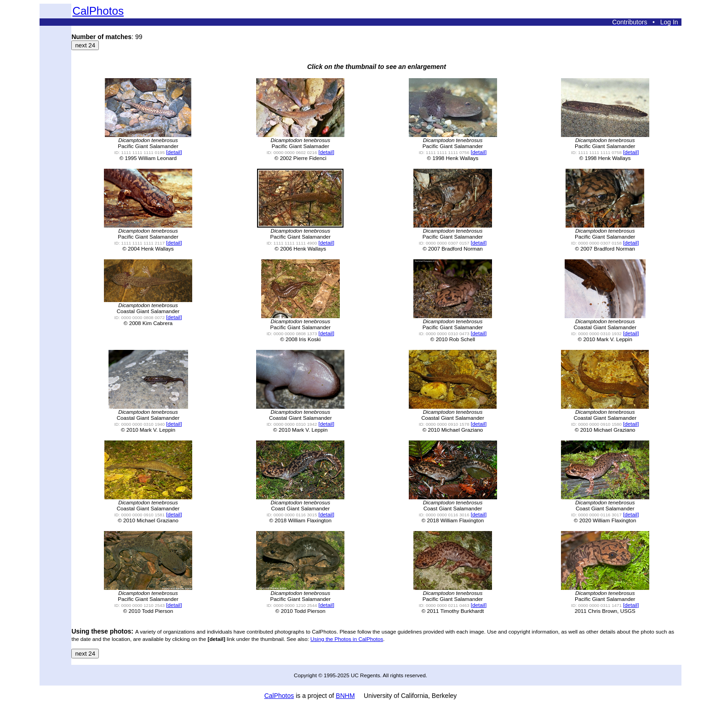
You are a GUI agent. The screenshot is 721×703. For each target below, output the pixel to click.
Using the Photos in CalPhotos (346, 639)
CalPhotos (98, 11)
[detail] (174, 152)
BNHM (345, 695)
